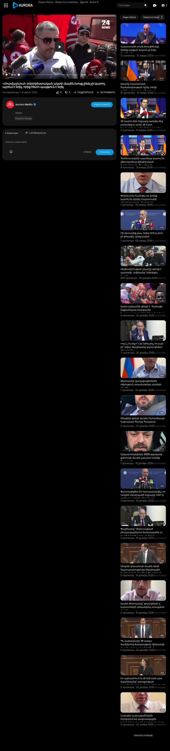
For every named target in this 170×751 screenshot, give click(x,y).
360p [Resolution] (107, 75)
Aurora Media (25, 104)
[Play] (6, 74)
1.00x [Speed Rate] (90, 75)
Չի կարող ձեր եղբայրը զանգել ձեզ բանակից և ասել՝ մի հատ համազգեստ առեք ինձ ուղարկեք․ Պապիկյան (142, 126)
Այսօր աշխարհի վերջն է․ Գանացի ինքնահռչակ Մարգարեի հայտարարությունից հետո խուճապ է (143, 311)
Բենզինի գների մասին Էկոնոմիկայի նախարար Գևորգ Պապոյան (143, 420)
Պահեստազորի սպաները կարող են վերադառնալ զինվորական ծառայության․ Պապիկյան (142, 162)
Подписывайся (102, 104)
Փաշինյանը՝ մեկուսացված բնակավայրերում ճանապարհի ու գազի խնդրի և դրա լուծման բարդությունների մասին (141, 534)
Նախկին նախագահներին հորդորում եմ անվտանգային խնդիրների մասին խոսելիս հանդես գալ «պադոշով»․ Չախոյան (143, 721)
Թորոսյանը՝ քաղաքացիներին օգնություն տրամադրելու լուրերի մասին (141, 384)
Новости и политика (67, 2)
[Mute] (100, 74)
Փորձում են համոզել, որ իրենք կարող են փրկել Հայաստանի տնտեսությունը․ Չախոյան (139, 199)
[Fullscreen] (112, 74)
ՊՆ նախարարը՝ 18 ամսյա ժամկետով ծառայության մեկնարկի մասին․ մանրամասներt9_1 (142, 644)
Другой (84, 2)
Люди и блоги (46, 2)
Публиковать (104, 152)
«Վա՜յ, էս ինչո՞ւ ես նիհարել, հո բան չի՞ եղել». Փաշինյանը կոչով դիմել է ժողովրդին (142, 347)
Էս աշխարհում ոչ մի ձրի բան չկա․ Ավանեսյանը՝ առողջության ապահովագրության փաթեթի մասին (143, 682)
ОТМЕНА (87, 152)
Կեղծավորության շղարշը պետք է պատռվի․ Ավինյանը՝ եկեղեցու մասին (141, 272)
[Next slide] (161, 17)
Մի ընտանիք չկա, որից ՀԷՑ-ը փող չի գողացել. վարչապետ (142, 234)
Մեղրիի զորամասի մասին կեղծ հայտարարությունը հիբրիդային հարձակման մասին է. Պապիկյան (141, 570)
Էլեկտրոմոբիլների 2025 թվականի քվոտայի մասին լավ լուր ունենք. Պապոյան (141, 458)
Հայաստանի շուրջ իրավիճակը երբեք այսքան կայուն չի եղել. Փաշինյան (140, 50)
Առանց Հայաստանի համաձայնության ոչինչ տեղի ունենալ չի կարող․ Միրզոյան (139, 87)
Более (94, 2)
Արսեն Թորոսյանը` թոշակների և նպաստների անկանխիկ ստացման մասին (142, 607)
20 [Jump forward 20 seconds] (95, 75)
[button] (164, 5)
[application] (59, 47)
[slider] (48, 74)
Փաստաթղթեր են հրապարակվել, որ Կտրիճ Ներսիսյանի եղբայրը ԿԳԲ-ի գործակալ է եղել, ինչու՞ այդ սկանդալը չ (143, 496)
